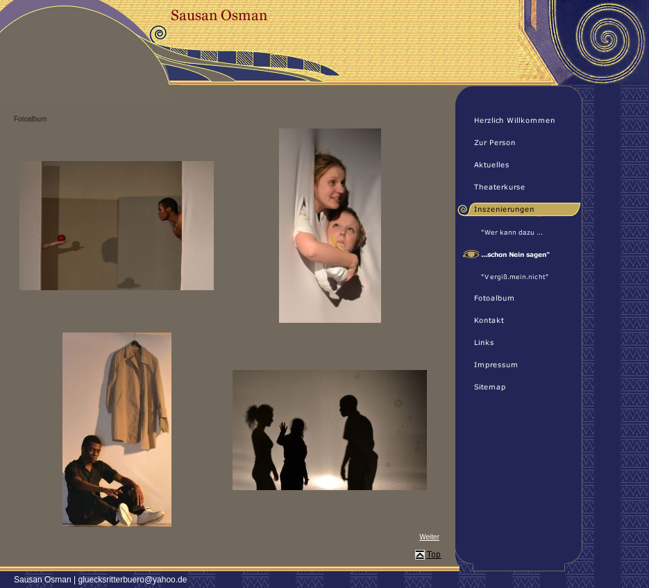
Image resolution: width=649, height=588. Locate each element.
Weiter (429, 537)
